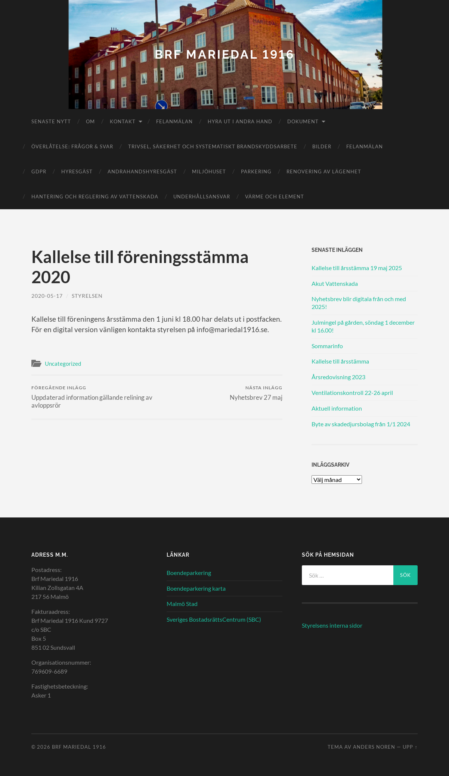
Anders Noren (374, 747)
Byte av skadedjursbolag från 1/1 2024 (361, 423)
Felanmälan (174, 121)
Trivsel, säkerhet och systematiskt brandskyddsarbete (212, 146)
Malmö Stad (182, 603)
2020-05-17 (47, 296)
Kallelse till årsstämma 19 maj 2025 (357, 267)
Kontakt (123, 121)
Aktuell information (337, 408)
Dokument (303, 121)
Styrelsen (87, 296)
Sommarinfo (327, 345)
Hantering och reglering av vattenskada (94, 197)
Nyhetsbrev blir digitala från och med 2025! (359, 302)
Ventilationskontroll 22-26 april (352, 392)
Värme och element (274, 197)
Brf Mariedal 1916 (225, 54)
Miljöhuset (209, 171)
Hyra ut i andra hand (240, 121)
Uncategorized (63, 363)
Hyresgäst (77, 171)
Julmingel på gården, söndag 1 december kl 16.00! (363, 326)
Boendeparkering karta (196, 588)
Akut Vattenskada (335, 283)
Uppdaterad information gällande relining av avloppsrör (92, 397)
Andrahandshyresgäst (142, 171)
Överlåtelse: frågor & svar (72, 146)
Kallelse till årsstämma (340, 361)
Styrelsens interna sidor (332, 625)
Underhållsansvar (201, 197)
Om (90, 121)
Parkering (256, 171)
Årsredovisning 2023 (338, 376)
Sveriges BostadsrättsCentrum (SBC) (214, 619)
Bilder (321, 146)
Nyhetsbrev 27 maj (256, 393)
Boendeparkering (189, 572)
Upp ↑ (410, 747)
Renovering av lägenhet (324, 171)
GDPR (38, 171)
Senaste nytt (51, 121)
